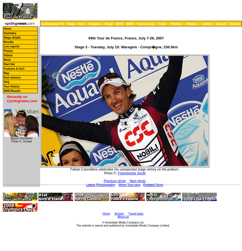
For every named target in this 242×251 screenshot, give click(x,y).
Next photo (138, 181)
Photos (176, 24)
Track (162, 24)
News (72, 24)
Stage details (12, 37)
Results (9, 42)
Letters (207, 24)
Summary (10, 33)
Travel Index (136, 213)
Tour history (12, 86)
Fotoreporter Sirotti (132, 173)
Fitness (191, 24)
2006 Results (12, 90)
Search (221, 24)
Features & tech (14, 68)
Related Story (153, 185)
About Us (123, 216)
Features (95, 24)
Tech (81, 24)
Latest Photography (100, 185)
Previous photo (115, 181)
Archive (119, 213)
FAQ (6, 82)
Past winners (12, 77)
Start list (9, 64)
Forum (234, 24)
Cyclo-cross (146, 24)
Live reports (11, 46)
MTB (119, 24)
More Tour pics (129, 185)
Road (109, 24)
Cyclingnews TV (52, 24)
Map (6, 73)
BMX (130, 24)
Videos (8, 55)
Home (7, 28)
